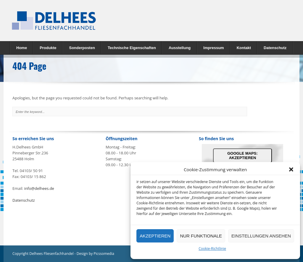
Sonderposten (82, 48)
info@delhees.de (39, 188)
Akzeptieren (155, 235)
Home (21, 48)
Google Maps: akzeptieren (242, 155)
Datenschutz (275, 48)
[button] (291, 169)
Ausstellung (180, 48)
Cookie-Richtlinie (212, 248)
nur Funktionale (201, 235)
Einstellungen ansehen (261, 235)
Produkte (46, 47)
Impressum (213, 48)
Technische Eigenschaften (132, 48)
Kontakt (244, 48)
